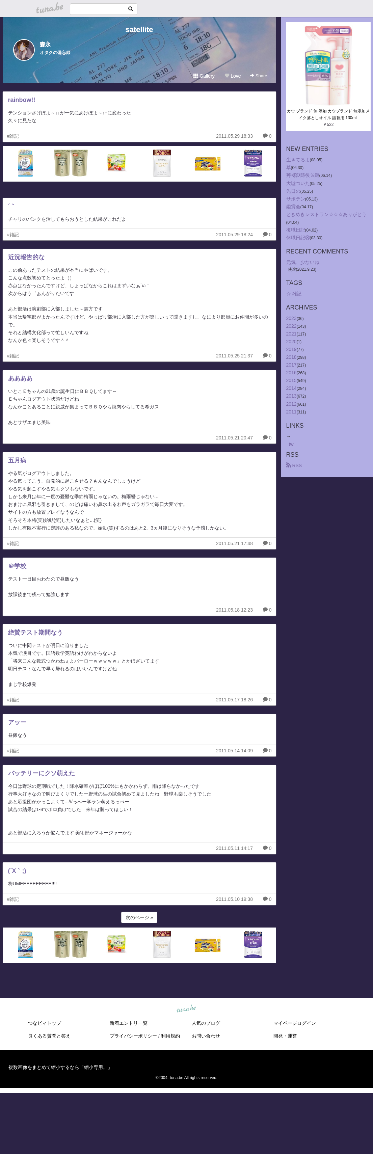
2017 (291, 365)
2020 (291, 341)
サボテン (295, 199)
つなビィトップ (44, 1023)
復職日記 (295, 230)
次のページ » (139, 917)
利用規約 (170, 1036)
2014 (291, 388)
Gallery (203, 76)
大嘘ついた (298, 183)
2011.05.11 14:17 (234, 848)
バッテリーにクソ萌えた (41, 773)
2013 (291, 396)
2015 (291, 380)
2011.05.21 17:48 (234, 543)
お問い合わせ (206, 1036)
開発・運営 (285, 1036)
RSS (294, 465)
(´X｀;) (17, 870)
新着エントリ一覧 (129, 1023)
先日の (293, 191)
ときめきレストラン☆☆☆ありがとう (326, 214)
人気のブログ (206, 1023)
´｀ (12, 206)
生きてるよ (298, 159)
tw (291, 444)
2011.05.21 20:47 (234, 437)
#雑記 (13, 136)
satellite (139, 29)
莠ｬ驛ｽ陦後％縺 (302, 175)
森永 (45, 44)
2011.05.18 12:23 (234, 610)
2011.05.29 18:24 (234, 234)
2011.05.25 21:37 (234, 355)
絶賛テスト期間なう (35, 632)
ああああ (20, 378)
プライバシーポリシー (133, 1036)
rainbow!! (21, 100)
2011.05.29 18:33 (234, 136)
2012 (291, 404)
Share (258, 75)
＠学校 (17, 566)
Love (232, 76)
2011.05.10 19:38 (234, 899)
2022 (291, 326)
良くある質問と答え (49, 1036)
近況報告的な (26, 257)
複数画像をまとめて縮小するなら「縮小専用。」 (60, 1067)
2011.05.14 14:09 (234, 750)
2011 (291, 411)
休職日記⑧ (298, 237)
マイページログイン (294, 1023)
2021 (291, 334)
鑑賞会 (293, 206)
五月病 (17, 460)
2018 (291, 357)
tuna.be (186, 1009)
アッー (17, 722)
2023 (291, 318)
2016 (291, 372)
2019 (291, 349)
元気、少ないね (302, 262)
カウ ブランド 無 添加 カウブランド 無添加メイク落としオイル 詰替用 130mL (328, 114)
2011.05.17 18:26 (234, 699)
